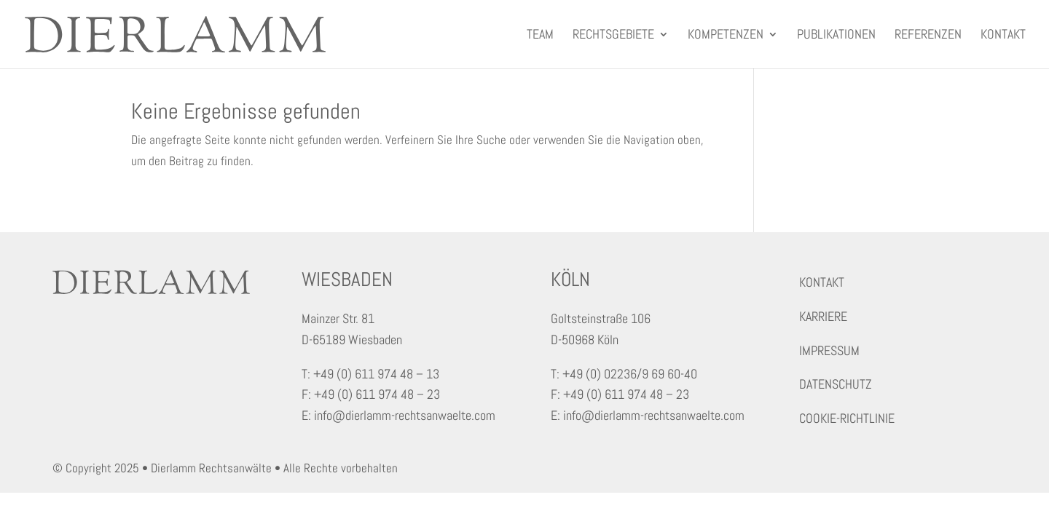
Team (540, 35)
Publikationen (836, 35)
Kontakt (1003, 35)
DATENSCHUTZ (835, 384)
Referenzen (928, 35)
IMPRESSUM (829, 350)
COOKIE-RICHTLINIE (847, 418)
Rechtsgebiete (613, 35)
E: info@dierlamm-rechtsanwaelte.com (398, 415)
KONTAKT (821, 282)
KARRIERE (823, 316)
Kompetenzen (725, 35)
